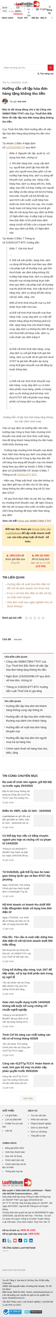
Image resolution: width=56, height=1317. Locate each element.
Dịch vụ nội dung (39, 1131)
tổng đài (15, 562)
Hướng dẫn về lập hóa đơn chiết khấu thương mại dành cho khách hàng (28, 718)
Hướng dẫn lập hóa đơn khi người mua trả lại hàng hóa (26, 740)
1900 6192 (13, 555)
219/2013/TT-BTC (27, 474)
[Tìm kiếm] (51, 68)
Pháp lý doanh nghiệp (41, 1123)
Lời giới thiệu (11, 1115)
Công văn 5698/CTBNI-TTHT (34, 520)
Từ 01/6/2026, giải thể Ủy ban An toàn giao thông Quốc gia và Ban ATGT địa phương (26, 876)
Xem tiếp (28, 1098)
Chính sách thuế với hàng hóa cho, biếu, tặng (27, 750)
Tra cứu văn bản (38, 1115)
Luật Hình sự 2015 (12, 1305)
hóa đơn (18, 639)
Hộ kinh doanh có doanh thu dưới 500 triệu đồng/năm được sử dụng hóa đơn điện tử (27, 908)
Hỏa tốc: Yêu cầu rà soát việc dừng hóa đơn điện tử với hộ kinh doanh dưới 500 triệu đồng (27, 941)
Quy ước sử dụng (13, 1156)
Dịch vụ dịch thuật (39, 1127)
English (40, 9)
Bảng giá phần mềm (14, 1148)
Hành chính (7, 18)
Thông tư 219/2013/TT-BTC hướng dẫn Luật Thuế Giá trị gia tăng (27, 689)
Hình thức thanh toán (15, 1152)
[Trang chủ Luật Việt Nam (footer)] (28, 1182)
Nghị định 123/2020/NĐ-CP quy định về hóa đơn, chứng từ (28, 678)
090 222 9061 (41, 555)
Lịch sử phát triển (13, 1119)
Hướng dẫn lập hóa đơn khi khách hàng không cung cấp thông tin (26, 708)
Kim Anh (22, 101)
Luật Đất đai (47, 1302)
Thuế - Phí (22, 18)
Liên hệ (8, 1131)
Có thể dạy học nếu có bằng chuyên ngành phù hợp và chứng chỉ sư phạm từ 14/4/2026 (26, 839)
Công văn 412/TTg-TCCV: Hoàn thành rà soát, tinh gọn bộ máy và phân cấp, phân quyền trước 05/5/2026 (27, 1067)
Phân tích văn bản (39, 1119)
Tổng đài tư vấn (38, 1135)
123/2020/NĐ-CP (15, 147)
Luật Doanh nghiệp (31, 1302)
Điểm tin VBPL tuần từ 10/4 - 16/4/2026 (26, 810)
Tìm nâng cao (45, 73)
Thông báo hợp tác (14, 1171)
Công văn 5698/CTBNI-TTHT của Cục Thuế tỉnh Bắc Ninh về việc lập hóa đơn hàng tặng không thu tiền (27, 665)
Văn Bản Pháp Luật (11, 1302)
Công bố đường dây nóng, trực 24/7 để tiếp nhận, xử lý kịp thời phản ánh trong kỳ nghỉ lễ (27, 973)
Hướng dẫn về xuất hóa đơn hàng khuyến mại (26, 729)
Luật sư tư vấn (42, 562)
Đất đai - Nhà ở (39, 18)
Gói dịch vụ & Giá (29, 9)
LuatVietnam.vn (10, 816)
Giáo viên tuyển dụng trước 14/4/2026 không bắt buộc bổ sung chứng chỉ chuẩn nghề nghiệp (26, 1006)
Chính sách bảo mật (14, 1160)
